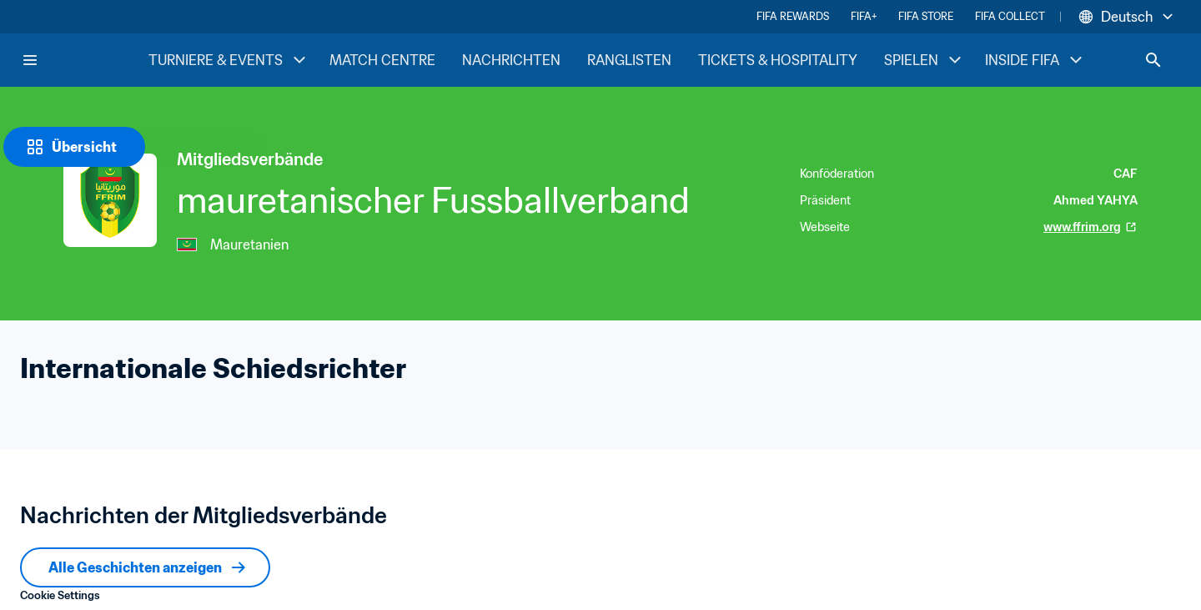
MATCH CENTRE (382, 60)
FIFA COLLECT (1010, 16)
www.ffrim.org (1090, 226)
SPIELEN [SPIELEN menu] (924, 60)
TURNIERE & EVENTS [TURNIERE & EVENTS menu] (228, 60)
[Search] (1153, 60)
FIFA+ (864, 16)
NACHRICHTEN (511, 60)
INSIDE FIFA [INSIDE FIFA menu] (1035, 60)
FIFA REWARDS (792, 16)
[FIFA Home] (84, 60)
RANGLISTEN (629, 60)
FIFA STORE (925, 16)
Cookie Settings (60, 595)
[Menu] (30, 60)
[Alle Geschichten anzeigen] (145, 567)
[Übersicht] (74, 147)
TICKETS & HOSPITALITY (777, 60)
